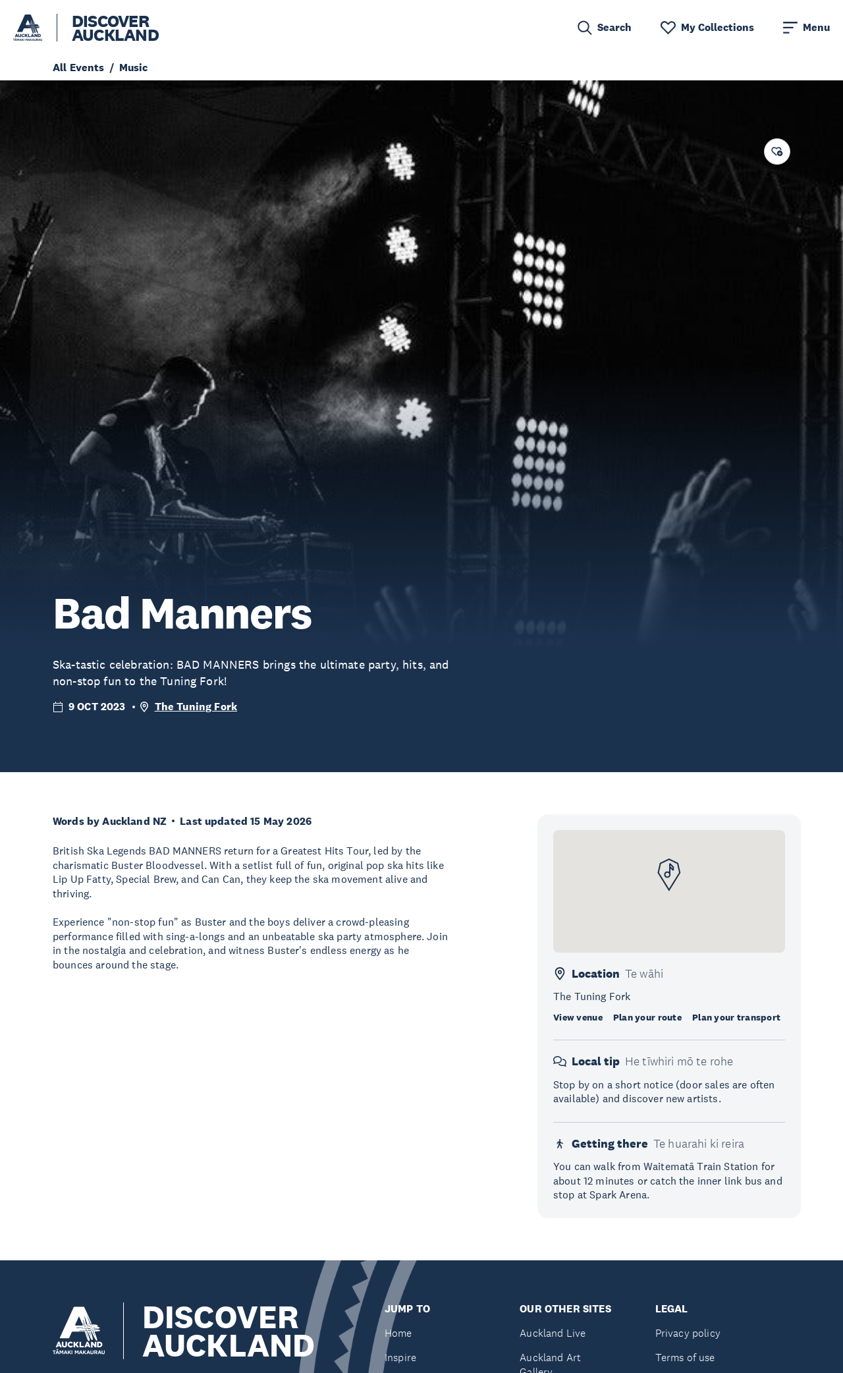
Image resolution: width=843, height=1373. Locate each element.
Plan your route (647, 1017)
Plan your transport (736, 1017)
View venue (578, 1017)
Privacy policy (688, 1333)
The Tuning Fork (196, 707)
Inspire (400, 1357)
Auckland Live (552, 1333)
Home (398, 1333)
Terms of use (685, 1357)
